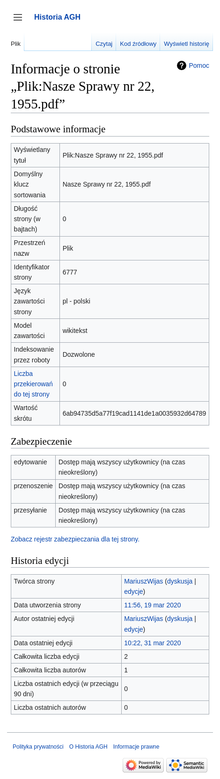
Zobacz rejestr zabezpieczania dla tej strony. (75, 539)
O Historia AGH (88, 746)
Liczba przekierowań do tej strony (33, 384)
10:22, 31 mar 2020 (152, 643)
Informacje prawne (136, 746)
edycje (133, 591)
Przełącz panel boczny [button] (21, 22)
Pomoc (199, 65)
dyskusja (179, 581)
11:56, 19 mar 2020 (152, 605)
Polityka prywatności (38, 746)
